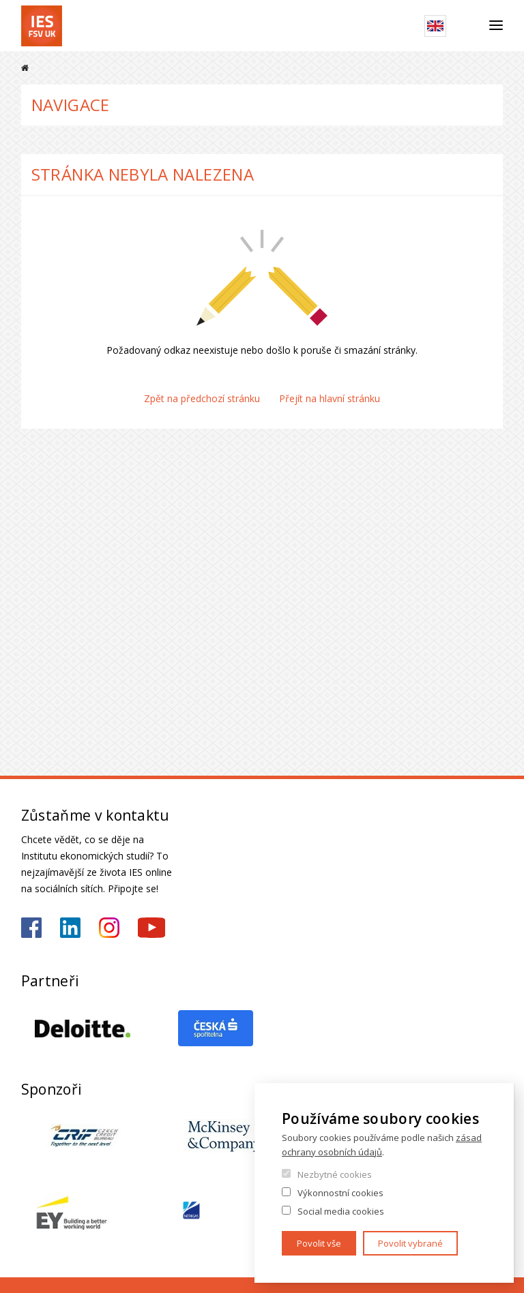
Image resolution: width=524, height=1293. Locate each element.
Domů (25, 68)
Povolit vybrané (410, 1243)
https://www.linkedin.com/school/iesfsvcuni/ (70, 927)
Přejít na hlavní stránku (329, 398)
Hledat (468, 26)
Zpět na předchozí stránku (202, 398)
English (435, 26)
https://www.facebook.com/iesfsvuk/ (31, 927)
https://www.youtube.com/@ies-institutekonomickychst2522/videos (151, 927)
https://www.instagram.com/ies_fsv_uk (109, 927)
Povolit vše (319, 1243)
